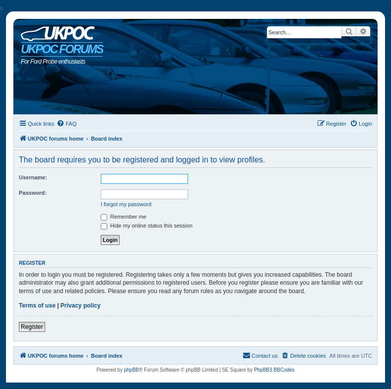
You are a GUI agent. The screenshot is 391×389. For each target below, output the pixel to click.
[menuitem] (66, 124)
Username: (33, 177)
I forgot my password (126, 204)
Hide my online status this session (147, 226)
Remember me (123, 217)
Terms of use (37, 305)
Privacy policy (81, 305)
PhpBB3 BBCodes (274, 370)
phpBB (131, 370)
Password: (33, 193)
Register (32, 326)
